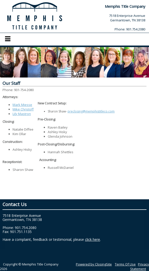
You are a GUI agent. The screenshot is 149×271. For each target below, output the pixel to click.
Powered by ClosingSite (94, 264)
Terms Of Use (125, 264)
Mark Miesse (22, 104)
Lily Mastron (22, 113)
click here (92, 239)
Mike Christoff (23, 109)
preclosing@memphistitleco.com (91, 111)
